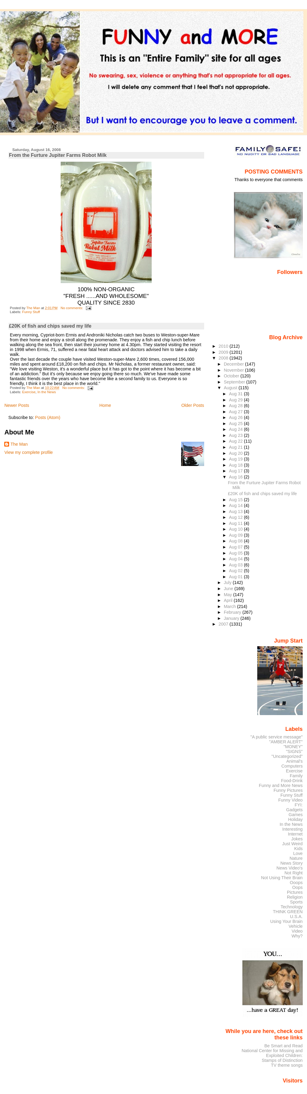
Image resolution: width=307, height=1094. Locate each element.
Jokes (297, 838)
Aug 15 (236, 499)
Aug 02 (236, 570)
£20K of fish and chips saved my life (50, 326)
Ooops (296, 882)
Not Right (294, 872)
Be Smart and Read (283, 1045)
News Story (291, 863)
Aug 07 (236, 547)
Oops (297, 887)
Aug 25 (236, 423)
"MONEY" (293, 746)
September (235, 382)
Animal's (294, 761)
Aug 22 (236, 441)
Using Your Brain (286, 921)
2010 (224, 346)
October (232, 375)
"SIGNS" (294, 751)
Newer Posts (16, 405)
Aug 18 (236, 465)
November (234, 370)
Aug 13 (236, 511)
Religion (295, 897)
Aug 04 (236, 558)
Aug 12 (236, 517)
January (232, 618)
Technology (292, 906)
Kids (298, 848)
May (228, 594)
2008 (224, 358)
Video (297, 931)
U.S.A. (296, 916)
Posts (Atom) (47, 417)
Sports (296, 902)
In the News (46, 392)
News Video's (289, 868)
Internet (295, 834)
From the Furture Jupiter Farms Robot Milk (58, 155)
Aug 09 (236, 535)
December (234, 364)
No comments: (72, 308)
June (229, 588)
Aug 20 (236, 453)
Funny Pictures (288, 790)
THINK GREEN (287, 911)
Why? (297, 936)
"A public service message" (276, 736)
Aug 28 (236, 405)
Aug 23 (236, 435)
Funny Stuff (31, 312)
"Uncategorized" (287, 756)
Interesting (292, 829)
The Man (19, 444)
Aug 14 (236, 505)
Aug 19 (236, 459)
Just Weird (292, 843)
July (228, 582)
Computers (291, 766)
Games (295, 814)
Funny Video (290, 800)
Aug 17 (236, 470)
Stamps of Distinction (282, 1060)
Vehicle (295, 926)
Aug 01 (236, 576)
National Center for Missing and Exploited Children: (271, 1053)
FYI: (298, 804)
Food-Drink (292, 780)
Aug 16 (236, 476)
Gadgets (294, 809)
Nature (296, 858)
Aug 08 (236, 541)
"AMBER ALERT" (285, 741)
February (233, 612)
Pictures (295, 892)
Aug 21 (236, 447)
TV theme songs (287, 1065)
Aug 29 (236, 399)
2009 (224, 352)
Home (105, 405)
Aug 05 (236, 553)
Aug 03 (236, 564)
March (230, 606)
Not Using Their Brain (282, 877)
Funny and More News (280, 785)
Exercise (28, 392)
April (229, 600)
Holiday (295, 819)
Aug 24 (236, 429)
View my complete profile (28, 452)
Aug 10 (236, 529)
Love (297, 853)
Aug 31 (236, 393)
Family (296, 775)
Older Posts (192, 405)
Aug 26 (236, 417)
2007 (224, 624)
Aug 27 (236, 411)
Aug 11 (236, 523)
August (231, 387)
